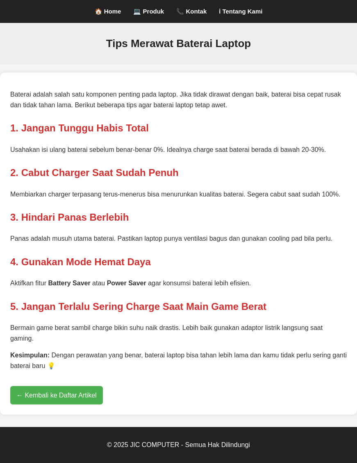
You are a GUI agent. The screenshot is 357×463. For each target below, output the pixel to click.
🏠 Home (108, 11)
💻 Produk (148, 11)
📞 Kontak (191, 11)
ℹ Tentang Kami (240, 11)
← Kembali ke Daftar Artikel (56, 395)
